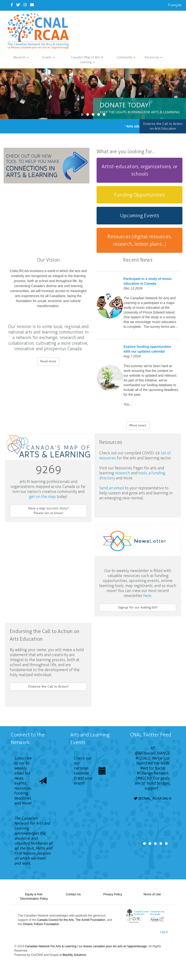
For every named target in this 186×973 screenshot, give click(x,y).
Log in (164, 932)
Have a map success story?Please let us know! (48, 510)
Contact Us (73, 894)
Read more (48, 361)
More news (137, 425)
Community (126, 57)
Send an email (111, 488)
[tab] (139, 170)
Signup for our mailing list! (137, 607)
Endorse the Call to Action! (48, 686)
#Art (144, 768)
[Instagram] (25, 5)
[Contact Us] (32, 5)
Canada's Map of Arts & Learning (87, 60)
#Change (145, 773)
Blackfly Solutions (74, 955)
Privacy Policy (112, 894)
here (147, 595)
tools (142, 473)
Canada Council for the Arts (55, 920)
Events (48, 57)
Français (175, 5)
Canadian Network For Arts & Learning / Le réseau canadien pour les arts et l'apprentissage (86, 946)
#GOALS (142, 758)
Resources (153, 57)
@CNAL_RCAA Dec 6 (152, 798)
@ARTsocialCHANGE (152, 753)
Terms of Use (152, 894)
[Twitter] (18, 5)
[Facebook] (12, 5)
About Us (21, 57)
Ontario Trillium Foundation (41, 924)
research (122, 473)
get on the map (42, 496)
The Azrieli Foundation (90, 920)
